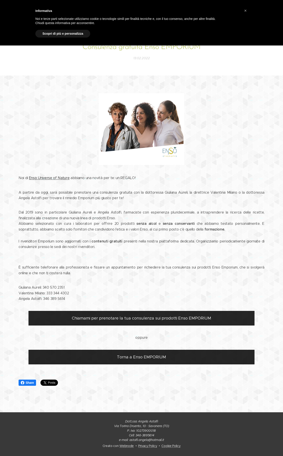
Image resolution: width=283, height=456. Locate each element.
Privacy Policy (147, 446)
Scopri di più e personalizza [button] (62, 33)
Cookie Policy (170, 446)
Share (27, 382)
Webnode (126, 446)
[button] (245, 10)
